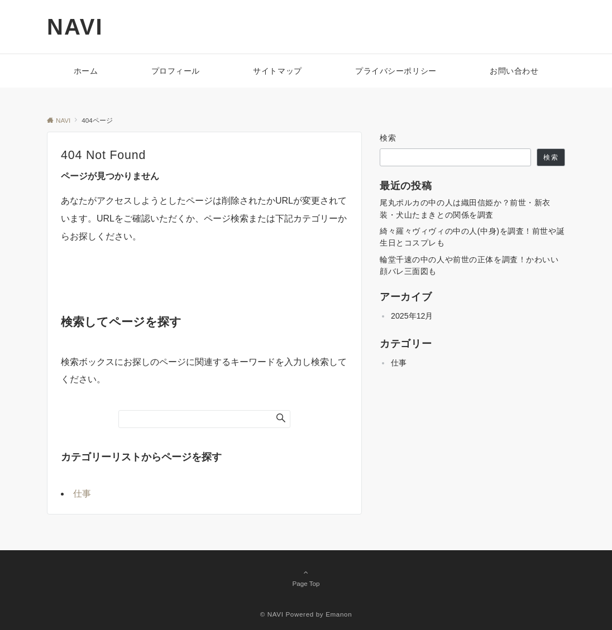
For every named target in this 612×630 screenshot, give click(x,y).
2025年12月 (412, 315)
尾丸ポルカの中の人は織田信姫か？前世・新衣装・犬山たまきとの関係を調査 (465, 208)
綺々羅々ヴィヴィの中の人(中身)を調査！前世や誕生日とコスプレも (472, 237)
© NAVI (272, 614)
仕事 (82, 493)
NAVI (75, 27)
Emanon (339, 614)
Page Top (306, 577)
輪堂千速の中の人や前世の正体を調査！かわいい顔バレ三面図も (469, 265)
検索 (388, 137)
